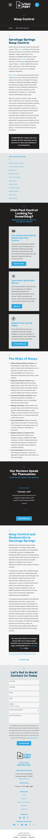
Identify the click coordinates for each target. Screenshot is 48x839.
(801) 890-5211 (19, 138)
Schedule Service (20, 344)
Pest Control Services (24, 802)
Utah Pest (13, 75)
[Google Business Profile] (20, 818)
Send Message (24, 743)
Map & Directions (24, 779)
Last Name (12, 687)
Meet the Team (19, 264)
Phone (11, 692)
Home (24, 795)
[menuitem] (24, 163)
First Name (12, 681)
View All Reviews (24, 518)
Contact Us (24, 809)
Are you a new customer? (16, 710)
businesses (23, 59)
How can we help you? (15, 715)
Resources (24, 806)
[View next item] (26, 510)
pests (19, 64)
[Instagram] (24, 818)
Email (11, 698)
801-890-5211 (24, 765)
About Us (17, 306)
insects (20, 49)
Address (12, 704)
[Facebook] (28, 818)
